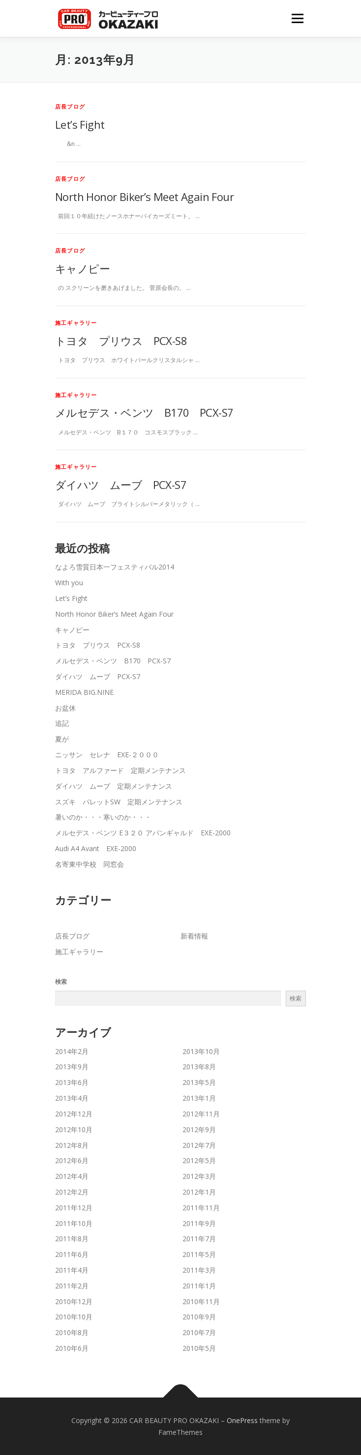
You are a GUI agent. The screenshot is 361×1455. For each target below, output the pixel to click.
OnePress (242, 1420)
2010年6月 (72, 1348)
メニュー (297, 18)
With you (69, 582)
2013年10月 (201, 1051)
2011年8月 (72, 1238)
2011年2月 (72, 1285)
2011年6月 (72, 1254)
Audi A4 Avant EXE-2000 (95, 848)
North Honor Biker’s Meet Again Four (144, 196)
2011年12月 (73, 1207)
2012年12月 (73, 1113)
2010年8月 (72, 1332)
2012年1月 (199, 1192)
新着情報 (194, 936)
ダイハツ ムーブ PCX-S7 (120, 484)
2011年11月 (201, 1207)
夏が (62, 738)
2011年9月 (199, 1223)
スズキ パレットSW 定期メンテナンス (118, 801)
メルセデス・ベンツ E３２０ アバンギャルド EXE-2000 (143, 832)
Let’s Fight (79, 124)
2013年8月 (199, 1066)
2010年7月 (199, 1332)
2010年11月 (201, 1301)
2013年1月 (199, 1098)
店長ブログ (70, 106)
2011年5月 (199, 1254)
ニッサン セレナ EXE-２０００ (107, 754)
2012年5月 (199, 1160)
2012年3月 (199, 1176)
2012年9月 (199, 1129)
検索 (61, 981)
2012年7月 (199, 1145)
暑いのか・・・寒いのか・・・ (103, 817)
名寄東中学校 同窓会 (89, 864)
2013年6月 (72, 1082)
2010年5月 (199, 1348)
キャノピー (82, 268)
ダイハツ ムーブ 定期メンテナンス (113, 786)
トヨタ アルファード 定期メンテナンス (120, 770)
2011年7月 (199, 1238)
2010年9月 (199, 1316)
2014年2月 (72, 1051)
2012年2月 (72, 1192)
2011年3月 (199, 1270)
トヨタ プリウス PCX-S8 (121, 340)
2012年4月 (72, 1176)
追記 (62, 723)
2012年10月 (73, 1129)
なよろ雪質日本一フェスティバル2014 (114, 566)
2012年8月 (72, 1145)
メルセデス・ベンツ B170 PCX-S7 (144, 412)
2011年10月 (73, 1223)
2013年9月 (72, 1066)
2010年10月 (73, 1316)
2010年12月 (73, 1301)
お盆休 (65, 708)
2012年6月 (72, 1160)
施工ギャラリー (76, 322)
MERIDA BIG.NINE (84, 692)
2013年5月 (199, 1082)
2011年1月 (199, 1285)
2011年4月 (72, 1270)
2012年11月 (201, 1113)
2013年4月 (72, 1098)
